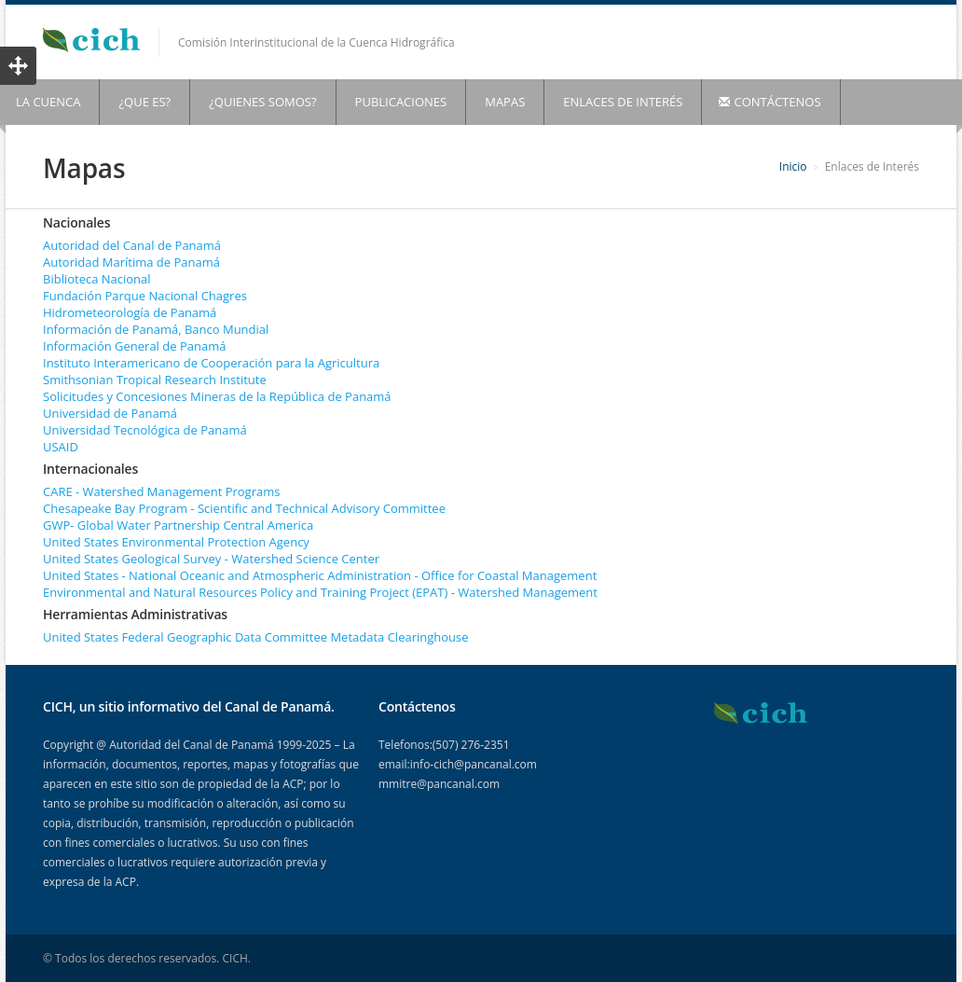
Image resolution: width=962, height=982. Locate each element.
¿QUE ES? (144, 101)
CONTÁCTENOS (769, 101)
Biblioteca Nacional (97, 278)
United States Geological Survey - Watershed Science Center (211, 558)
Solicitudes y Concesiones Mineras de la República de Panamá (217, 396)
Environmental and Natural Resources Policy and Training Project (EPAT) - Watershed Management (320, 592)
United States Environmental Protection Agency (176, 541)
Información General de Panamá (134, 346)
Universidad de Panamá (110, 413)
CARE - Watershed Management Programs (161, 491)
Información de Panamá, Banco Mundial (155, 329)
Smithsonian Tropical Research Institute (155, 379)
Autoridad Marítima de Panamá (131, 262)
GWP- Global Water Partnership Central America (178, 525)
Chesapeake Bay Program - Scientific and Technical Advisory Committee (244, 508)
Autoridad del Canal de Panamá (132, 245)
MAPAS (505, 101)
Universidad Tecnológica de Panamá (145, 430)
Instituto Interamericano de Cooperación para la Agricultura (211, 362)
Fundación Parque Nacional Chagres (145, 295)
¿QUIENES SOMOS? (262, 101)
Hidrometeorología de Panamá (129, 312)
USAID (60, 446)
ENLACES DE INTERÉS (622, 101)
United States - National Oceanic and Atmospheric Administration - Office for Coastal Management (320, 575)
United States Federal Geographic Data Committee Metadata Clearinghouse (256, 637)
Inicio (793, 166)
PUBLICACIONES (401, 101)
